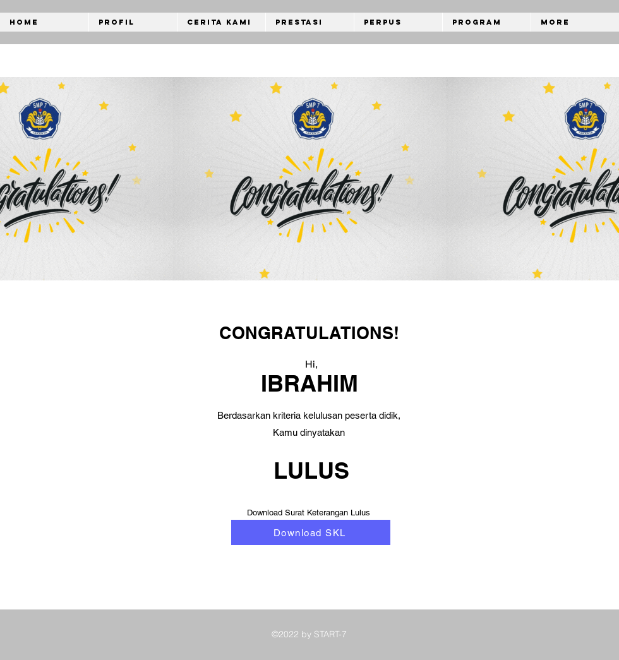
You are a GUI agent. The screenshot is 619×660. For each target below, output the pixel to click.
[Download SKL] (310, 532)
